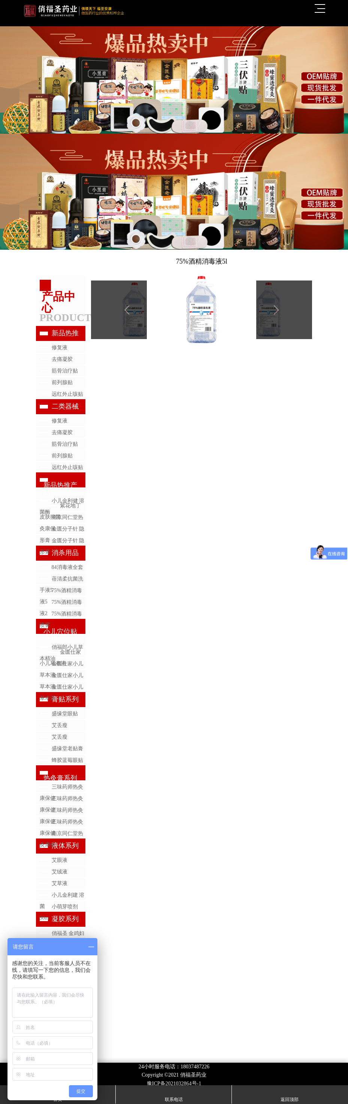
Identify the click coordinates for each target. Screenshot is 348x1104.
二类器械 (65, 406)
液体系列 (65, 845)
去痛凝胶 (62, 359)
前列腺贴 (62, 382)
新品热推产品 (60, 488)
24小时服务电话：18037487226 (174, 1066)
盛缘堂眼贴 (65, 713)
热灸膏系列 (60, 778)
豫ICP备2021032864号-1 (174, 1083)
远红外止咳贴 (67, 394)
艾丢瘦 (59, 725)
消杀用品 (65, 553)
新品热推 (65, 333)
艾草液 (59, 883)
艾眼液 (59, 860)
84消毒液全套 (67, 567)
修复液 (59, 347)
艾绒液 (59, 872)
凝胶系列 (65, 919)
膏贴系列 (65, 699)
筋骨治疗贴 (65, 371)
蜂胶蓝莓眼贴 (67, 760)
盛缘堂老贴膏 (67, 748)
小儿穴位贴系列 (60, 635)
